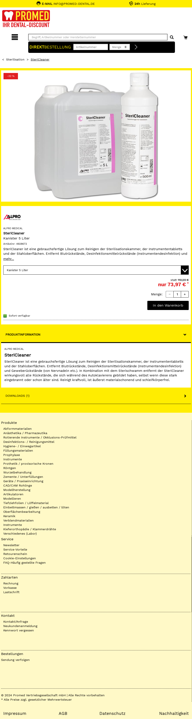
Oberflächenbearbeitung (21, 511)
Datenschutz (112, 713)
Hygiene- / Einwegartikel (22, 446)
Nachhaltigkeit (174, 713)
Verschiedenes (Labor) (20, 533)
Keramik (9, 516)
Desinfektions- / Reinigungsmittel (28, 442)
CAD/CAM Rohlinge (17, 485)
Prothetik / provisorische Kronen (28, 463)
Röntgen (9, 468)
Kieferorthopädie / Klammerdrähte (29, 529)
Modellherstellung (16, 490)
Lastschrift (11, 592)
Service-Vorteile (15, 549)
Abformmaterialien (17, 428)
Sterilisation (15, 59)
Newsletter (11, 545)
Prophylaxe (11, 455)
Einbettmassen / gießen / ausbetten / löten (36, 507)
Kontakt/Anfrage (15, 621)
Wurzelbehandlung (17, 472)
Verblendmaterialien (18, 520)
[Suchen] (172, 37)
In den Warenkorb (168, 305)
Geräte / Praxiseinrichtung (23, 481)
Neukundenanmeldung (20, 626)
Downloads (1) (17, 395)
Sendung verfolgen (15, 660)
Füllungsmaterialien (18, 450)
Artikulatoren (13, 494)
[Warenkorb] (186, 36)
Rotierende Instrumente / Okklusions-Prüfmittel (39, 437)
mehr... (8, 259)
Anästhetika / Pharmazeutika (25, 433)
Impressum (14, 713)
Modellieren (12, 498)
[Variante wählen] (96, 270)
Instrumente (12, 459)
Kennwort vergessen (18, 630)
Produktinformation (22, 334)
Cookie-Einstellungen (19, 558)
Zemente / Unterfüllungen (23, 476)
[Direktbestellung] (136, 47)
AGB (63, 713)
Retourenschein (15, 554)
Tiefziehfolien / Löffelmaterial (26, 503)
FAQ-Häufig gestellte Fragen (24, 562)
